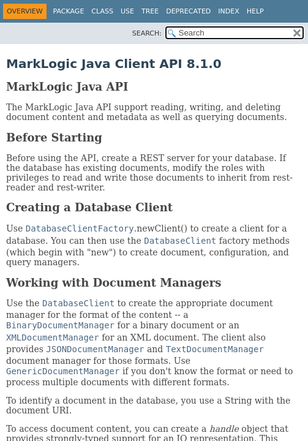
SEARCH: (147, 33)
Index (228, 11)
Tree (150, 11)
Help (255, 11)
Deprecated (188, 11)
